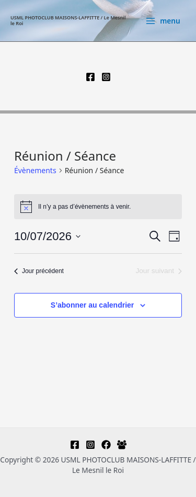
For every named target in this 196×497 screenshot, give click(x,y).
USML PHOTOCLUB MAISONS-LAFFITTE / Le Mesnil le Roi (68, 20)
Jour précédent (39, 271)
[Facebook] (90, 77)
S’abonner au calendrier (92, 305)
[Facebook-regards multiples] (106, 444)
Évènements (35, 170)
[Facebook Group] (121, 444)
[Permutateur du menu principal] (163, 21)
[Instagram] (106, 77)
